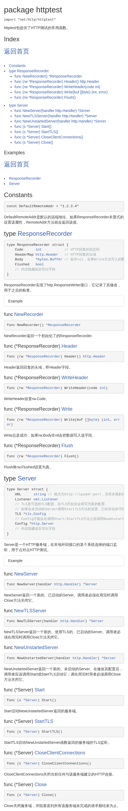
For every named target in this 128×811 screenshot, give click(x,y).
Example (15, 301)
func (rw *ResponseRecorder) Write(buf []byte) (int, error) (61, 92)
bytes (43, 259)
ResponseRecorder (25, 178)
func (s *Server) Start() (33, 126)
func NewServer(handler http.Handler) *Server (52, 110)
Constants (17, 66)
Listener (50, 499)
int (39, 250)
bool (40, 264)
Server (14, 184)
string (40, 494)
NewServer (26, 574)
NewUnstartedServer (36, 647)
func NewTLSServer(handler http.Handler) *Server (56, 116)
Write (67, 409)
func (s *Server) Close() (34, 142)
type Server (18, 105)
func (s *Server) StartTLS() (36, 132)
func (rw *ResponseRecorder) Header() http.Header (57, 81)
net (37, 499)
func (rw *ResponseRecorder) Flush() (45, 97)
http (40, 255)
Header (52, 255)
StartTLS (44, 721)
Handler (71, 584)
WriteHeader (74, 377)
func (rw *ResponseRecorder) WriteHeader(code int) (57, 87)
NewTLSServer (30, 610)
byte (93, 420)
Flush (67, 445)
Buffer (56, 259)
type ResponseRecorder (29, 71)
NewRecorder (28, 314)
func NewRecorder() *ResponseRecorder (48, 76)
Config (40, 514)
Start (40, 689)
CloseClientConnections (60, 752)
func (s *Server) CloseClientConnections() (49, 137)
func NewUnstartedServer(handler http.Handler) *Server (60, 121)
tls (28, 514)
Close (41, 784)
